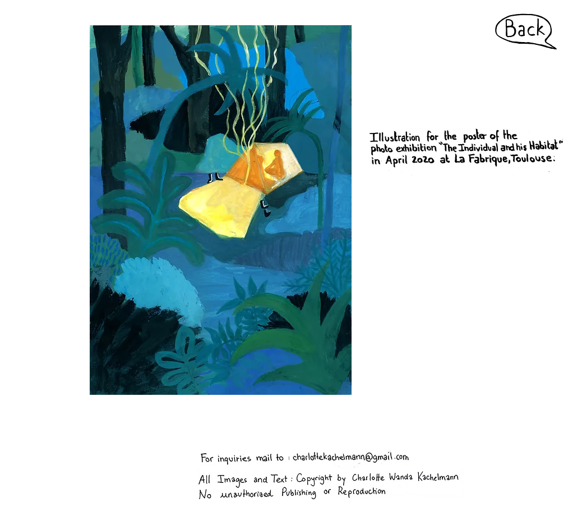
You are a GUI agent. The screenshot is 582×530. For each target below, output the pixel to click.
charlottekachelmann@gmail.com (191, 421)
